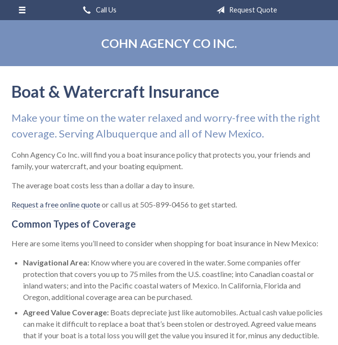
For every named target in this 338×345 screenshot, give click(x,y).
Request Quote (244, 10)
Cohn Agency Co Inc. (169, 43)
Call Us (98, 10)
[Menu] (22, 10)
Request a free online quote (56, 204)
